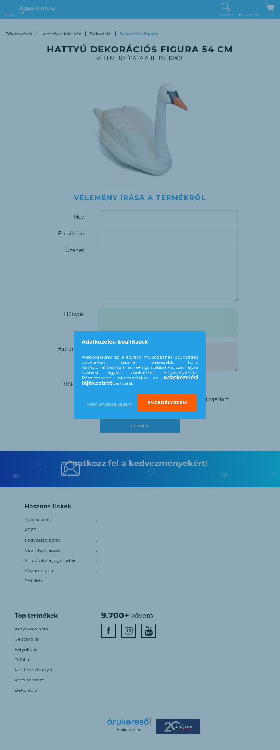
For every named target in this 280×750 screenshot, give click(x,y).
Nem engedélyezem (109, 404)
